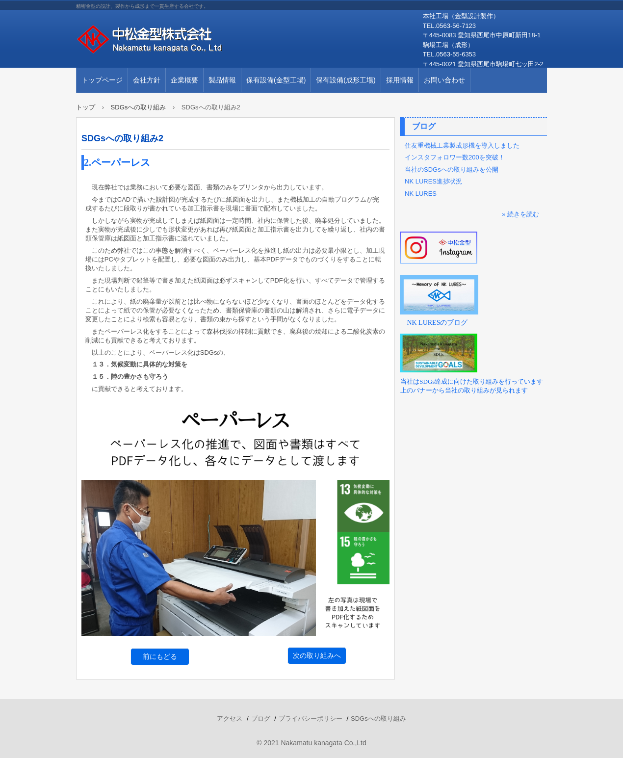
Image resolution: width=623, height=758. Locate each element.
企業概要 (184, 80)
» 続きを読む (520, 214)
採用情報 (400, 80)
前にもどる (160, 656)
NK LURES (421, 193)
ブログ (424, 126)
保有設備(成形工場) (345, 80)
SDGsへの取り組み (378, 718)
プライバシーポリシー (310, 718)
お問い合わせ (444, 80)
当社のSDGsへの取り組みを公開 (451, 169)
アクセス (229, 718)
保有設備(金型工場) (276, 80)
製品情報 (222, 80)
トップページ (102, 80)
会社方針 (146, 80)
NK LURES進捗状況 (433, 181)
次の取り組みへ (317, 655)
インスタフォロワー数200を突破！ (455, 157)
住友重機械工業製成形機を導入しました (462, 145)
